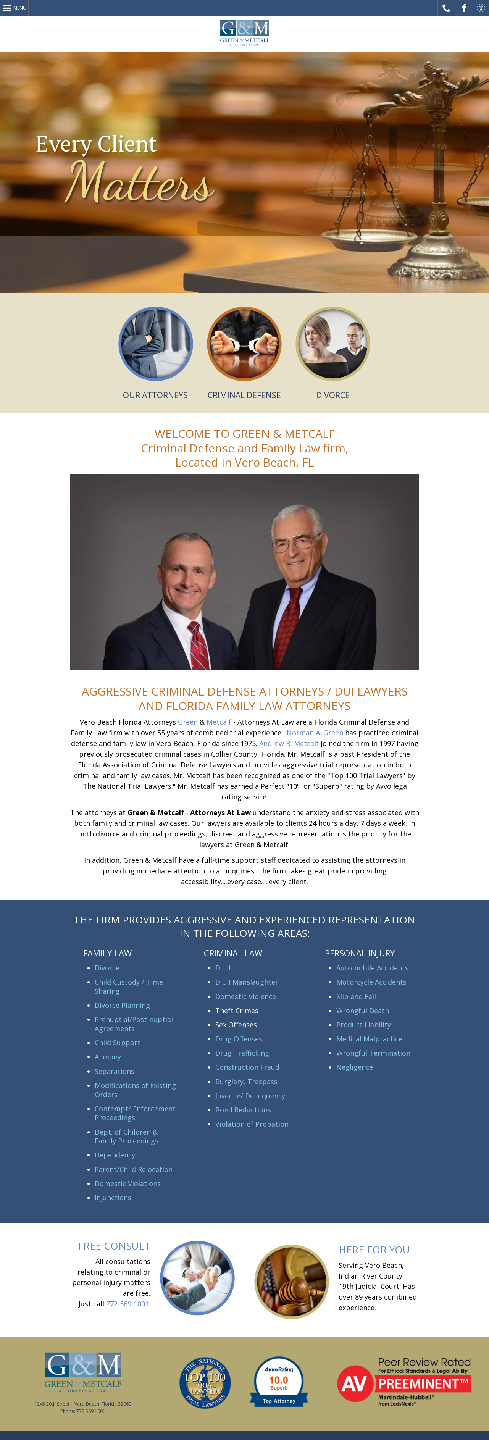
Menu (19, 8)
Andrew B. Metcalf (289, 743)
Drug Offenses (238, 1038)
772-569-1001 (127, 1303)
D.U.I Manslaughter (246, 981)
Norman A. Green (315, 732)
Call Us (446, 8)
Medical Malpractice (369, 1038)
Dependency (115, 1154)
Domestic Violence (245, 996)
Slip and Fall (356, 996)
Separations (114, 1071)
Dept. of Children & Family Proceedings (126, 1136)
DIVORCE (333, 395)
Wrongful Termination (373, 1052)
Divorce (107, 967)
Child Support (117, 1042)
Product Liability (363, 1024)
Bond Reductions (243, 1109)
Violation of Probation (252, 1123)
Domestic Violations (128, 1183)
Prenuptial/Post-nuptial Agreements (134, 1024)
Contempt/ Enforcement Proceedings (135, 1113)
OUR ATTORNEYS (155, 395)
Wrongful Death (362, 1010)
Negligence (354, 1067)
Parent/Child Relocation (134, 1169)
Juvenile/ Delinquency (250, 1095)
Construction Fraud (247, 1067)
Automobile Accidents (372, 967)
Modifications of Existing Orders (135, 1090)
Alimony (108, 1056)
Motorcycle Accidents (371, 981)
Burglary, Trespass (246, 1081)
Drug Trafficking (242, 1052)
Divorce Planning (122, 1005)
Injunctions (113, 1197)
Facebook (463, 8)
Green (188, 721)
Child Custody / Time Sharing (129, 986)
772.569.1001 (90, 1411)
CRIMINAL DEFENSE (244, 395)
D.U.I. (223, 967)
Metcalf (219, 721)
